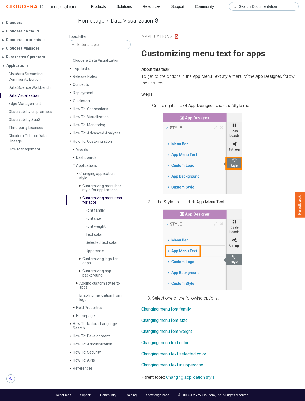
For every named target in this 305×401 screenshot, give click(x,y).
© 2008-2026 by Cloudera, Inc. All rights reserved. (213, 395)
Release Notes (85, 76)
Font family (95, 210)
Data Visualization (132, 20)
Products (98, 6)
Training (131, 395)
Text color (94, 234)
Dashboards (86, 157)
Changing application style (97, 175)
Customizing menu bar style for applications (101, 188)
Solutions (124, 6)
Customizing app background (96, 273)
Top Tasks (81, 68)
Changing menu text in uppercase (172, 364)
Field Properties (89, 308)
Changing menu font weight (166, 331)
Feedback (299, 205)
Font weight (96, 226)
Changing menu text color (165, 342)
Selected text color (101, 242)
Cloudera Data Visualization (96, 60)
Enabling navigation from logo (100, 297)
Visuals (82, 149)
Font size (93, 218)
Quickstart (81, 101)
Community (204, 6)
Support (177, 6)
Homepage (91, 20)
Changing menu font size (164, 320)
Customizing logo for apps (100, 261)
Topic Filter (78, 37)
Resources (152, 6)
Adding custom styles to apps (99, 285)
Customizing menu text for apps (102, 200)
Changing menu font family (166, 309)
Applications (86, 165)
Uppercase (95, 251)
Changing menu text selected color (173, 353)
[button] (202, 153)
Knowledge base (157, 395)
